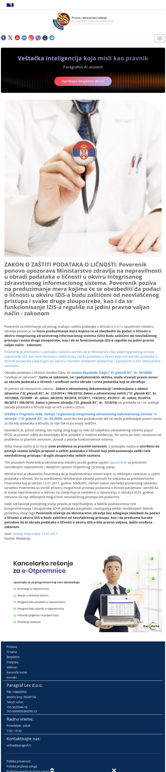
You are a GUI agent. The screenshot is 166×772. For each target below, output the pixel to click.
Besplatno (13, 657)
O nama (12, 652)
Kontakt (12, 677)
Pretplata (12, 662)
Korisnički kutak (17, 672)
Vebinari (12, 667)
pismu (118, 326)
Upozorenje (118, 462)
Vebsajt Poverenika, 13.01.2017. (35, 534)
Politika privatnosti (19, 761)
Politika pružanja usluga (22, 766)
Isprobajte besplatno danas (83, 81)
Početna (12, 647)
